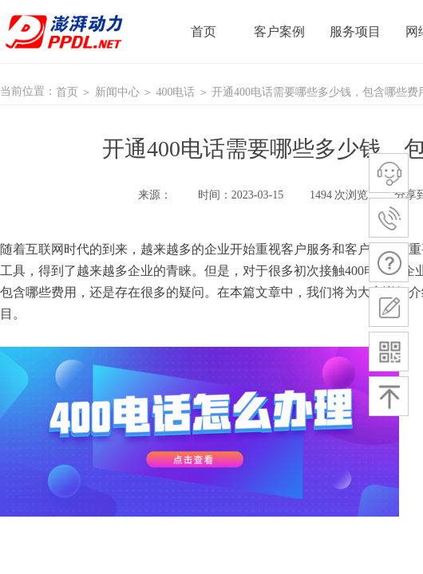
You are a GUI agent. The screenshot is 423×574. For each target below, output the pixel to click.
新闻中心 (117, 92)
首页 (67, 92)
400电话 (175, 92)
